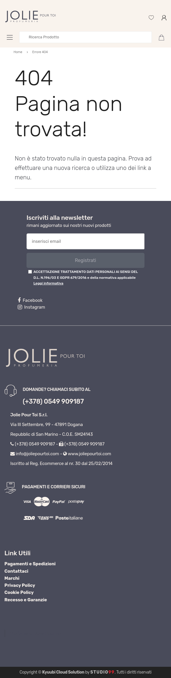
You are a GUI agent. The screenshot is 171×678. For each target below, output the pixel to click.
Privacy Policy (19, 585)
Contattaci (16, 571)
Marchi (11, 578)
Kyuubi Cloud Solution (63, 672)
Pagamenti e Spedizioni (30, 563)
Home (18, 52)
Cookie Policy (19, 592)
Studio (102, 672)
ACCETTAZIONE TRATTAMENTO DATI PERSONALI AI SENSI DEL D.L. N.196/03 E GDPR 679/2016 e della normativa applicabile (85, 277)
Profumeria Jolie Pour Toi (35, 633)
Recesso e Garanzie (25, 599)
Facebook (30, 300)
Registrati (85, 260)
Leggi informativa (48, 283)
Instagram (31, 307)
